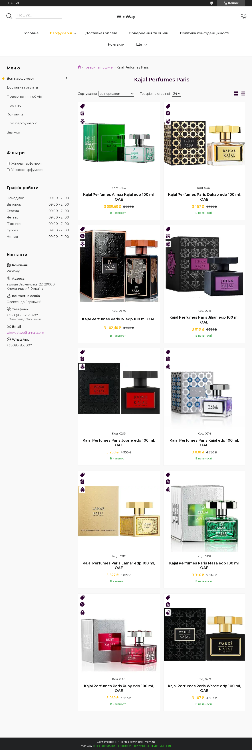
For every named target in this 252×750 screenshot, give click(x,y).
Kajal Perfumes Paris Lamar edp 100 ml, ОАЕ (119, 565)
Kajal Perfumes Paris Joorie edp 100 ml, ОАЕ (119, 442)
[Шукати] (9, 16)
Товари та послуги (98, 67)
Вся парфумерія (21, 78)
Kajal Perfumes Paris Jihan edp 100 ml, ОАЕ (204, 319)
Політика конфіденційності (204, 33)
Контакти (116, 44)
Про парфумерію (22, 123)
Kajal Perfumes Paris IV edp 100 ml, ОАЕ (118, 319)
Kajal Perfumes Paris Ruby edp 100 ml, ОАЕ (119, 688)
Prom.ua (149, 741)
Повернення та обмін (148, 33)
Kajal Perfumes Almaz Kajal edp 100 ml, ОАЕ (119, 197)
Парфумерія (61, 33)
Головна (31, 33)
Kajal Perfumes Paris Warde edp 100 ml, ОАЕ (204, 688)
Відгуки (13, 132)
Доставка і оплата (101, 33)
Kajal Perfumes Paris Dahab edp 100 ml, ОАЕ (204, 197)
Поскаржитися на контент (112, 745)
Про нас (14, 105)
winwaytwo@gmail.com (25, 333)
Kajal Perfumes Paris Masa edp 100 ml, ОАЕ (204, 565)
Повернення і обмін (24, 96)
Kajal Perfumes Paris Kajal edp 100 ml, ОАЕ (204, 442)
